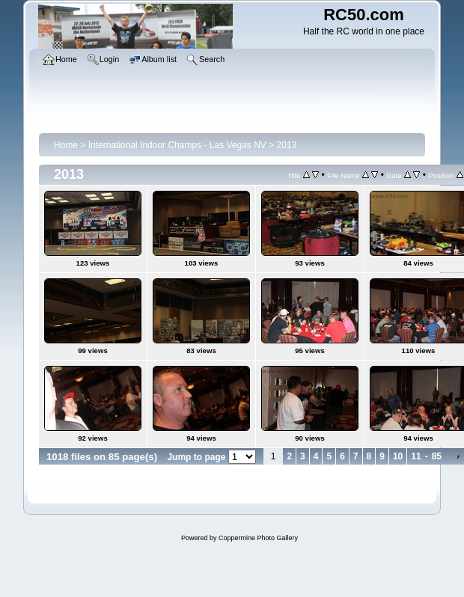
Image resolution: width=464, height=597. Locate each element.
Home (66, 145)
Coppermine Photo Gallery (258, 538)
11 (416, 456)
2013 (287, 145)
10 (398, 456)
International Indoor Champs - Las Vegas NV (177, 145)
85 (437, 456)
